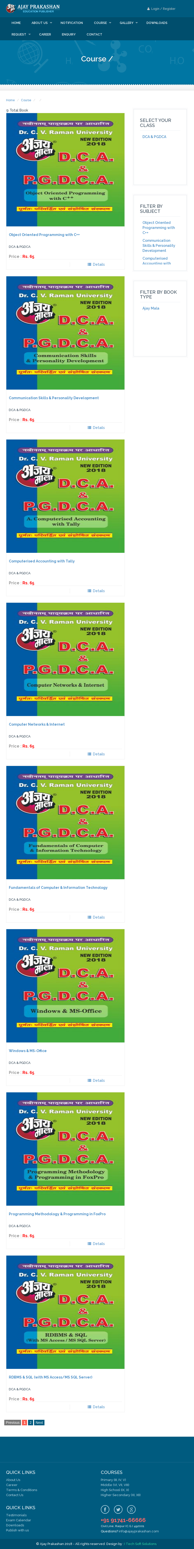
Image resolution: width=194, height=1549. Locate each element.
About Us (13, 1480)
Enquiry (69, 34)
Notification (72, 23)
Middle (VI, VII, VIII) (115, 1485)
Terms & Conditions (21, 1490)
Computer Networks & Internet (37, 724)
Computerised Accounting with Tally (42, 561)
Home (16, 23)
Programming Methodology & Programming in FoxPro (57, 1214)
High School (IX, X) (115, 1490)
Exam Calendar (18, 1520)
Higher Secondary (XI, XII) (121, 1495)
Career (45, 34)
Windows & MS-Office (28, 1051)
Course (100, 23)
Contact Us (14, 1495)
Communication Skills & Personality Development (54, 398)
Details (96, 264)
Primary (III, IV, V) (113, 1480)
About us (40, 23)
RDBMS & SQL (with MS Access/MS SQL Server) (50, 1377)
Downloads (157, 23)
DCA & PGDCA (154, 137)
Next (39, 1423)
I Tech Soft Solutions (140, 1544)
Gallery (126, 23)
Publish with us (17, 1530)
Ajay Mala (150, 308)
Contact (94, 34)
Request (19, 34)
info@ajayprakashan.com (139, 1531)
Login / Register (161, 9)
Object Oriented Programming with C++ (44, 235)
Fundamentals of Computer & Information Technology (58, 888)
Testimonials (16, 1515)
